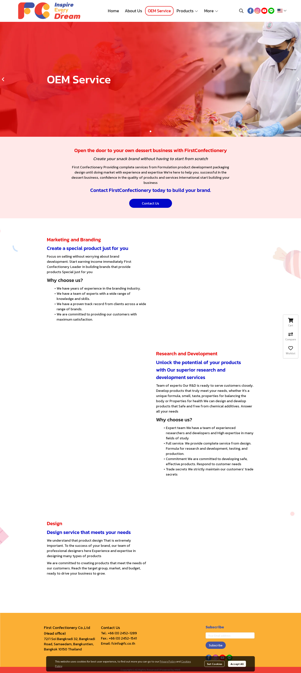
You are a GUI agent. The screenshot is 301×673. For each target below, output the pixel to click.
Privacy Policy (168, 661)
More (211, 11)
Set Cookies (214, 664)
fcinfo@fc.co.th (123, 643)
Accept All (237, 664)
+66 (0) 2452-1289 (122, 633)
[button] (241, 10)
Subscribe (215, 645)
